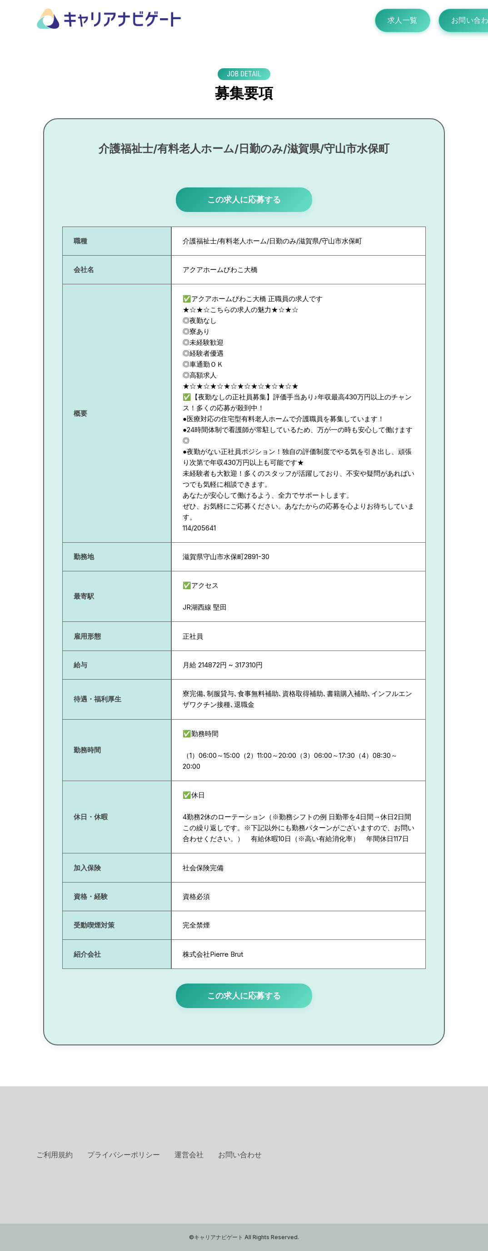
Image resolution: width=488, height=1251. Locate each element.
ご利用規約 (54, 1154)
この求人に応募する (244, 199)
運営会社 (189, 1154)
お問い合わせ (240, 1154)
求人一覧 (400, 20)
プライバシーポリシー (123, 1154)
